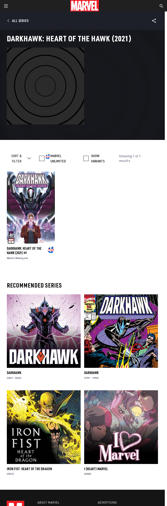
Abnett (10, 258)
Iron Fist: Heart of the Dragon (29, 469)
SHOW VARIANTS (98, 158)
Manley (19, 258)
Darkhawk (14, 372)
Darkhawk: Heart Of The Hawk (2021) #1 (24, 250)
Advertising (107, 502)
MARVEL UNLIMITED (58, 158)
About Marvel (48, 502)
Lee (26, 258)
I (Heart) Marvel (96, 469)
